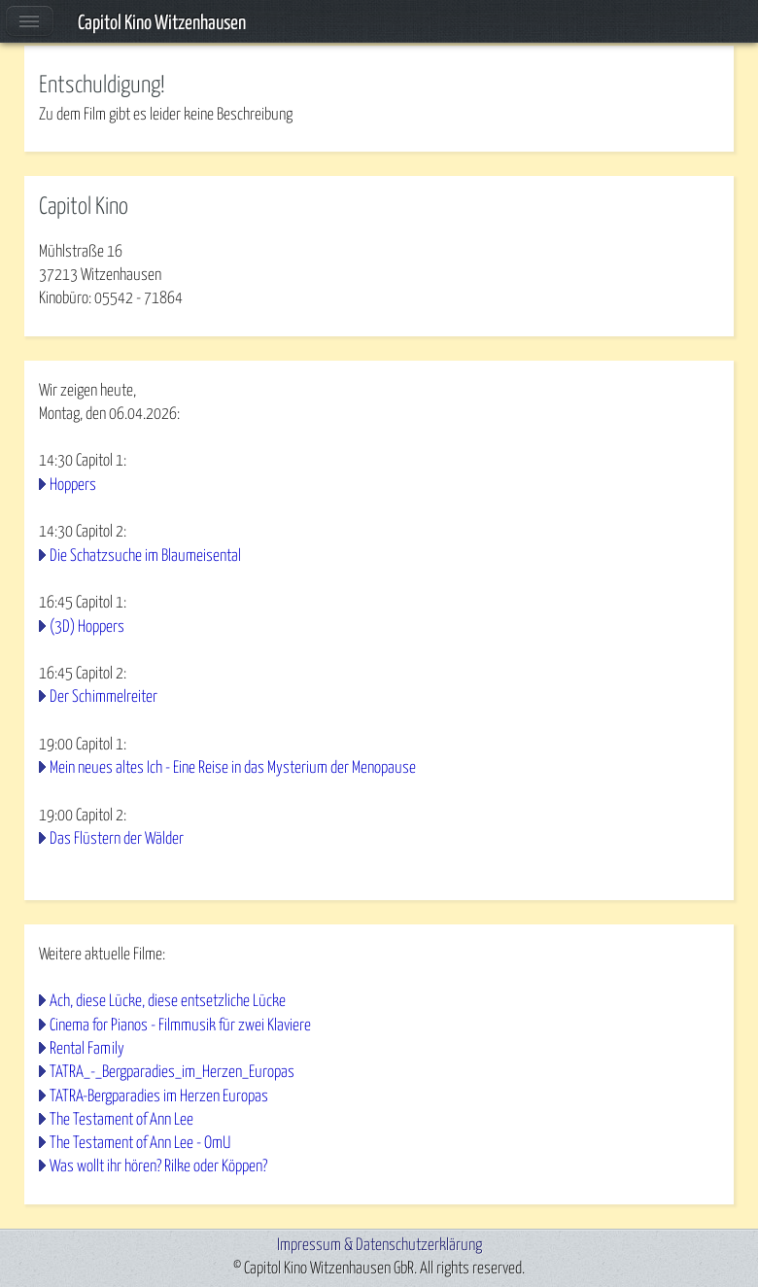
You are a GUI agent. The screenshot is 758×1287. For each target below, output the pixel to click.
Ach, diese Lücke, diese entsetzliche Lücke (168, 1001)
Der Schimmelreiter (103, 697)
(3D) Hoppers (87, 627)
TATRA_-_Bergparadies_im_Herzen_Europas (172, 1072)
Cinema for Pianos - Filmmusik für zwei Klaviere (180, 1026)
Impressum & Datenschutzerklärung (379, 1245)
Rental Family (87, 1049)
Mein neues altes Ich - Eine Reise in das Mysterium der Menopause (233, 768)
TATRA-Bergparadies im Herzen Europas (159, 1097)
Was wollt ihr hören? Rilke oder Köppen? (158, 1167)
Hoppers (73, 485)
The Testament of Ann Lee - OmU (140, 1143)
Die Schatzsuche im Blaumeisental (145, 556)
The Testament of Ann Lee (121, 1120)
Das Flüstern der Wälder (117, 839)
